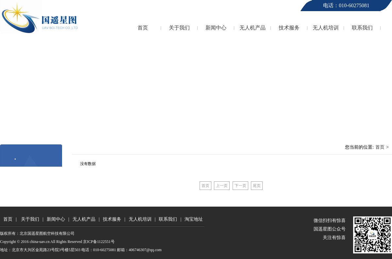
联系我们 (362, 27)
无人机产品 (252, 27)
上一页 (222, 185)
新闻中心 (215, 27)
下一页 (240, 185)
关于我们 (179, 27)
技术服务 (289, 27)
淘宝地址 (194, 219)
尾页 (257, 185)
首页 (143, 27)
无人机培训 (326, 27)
